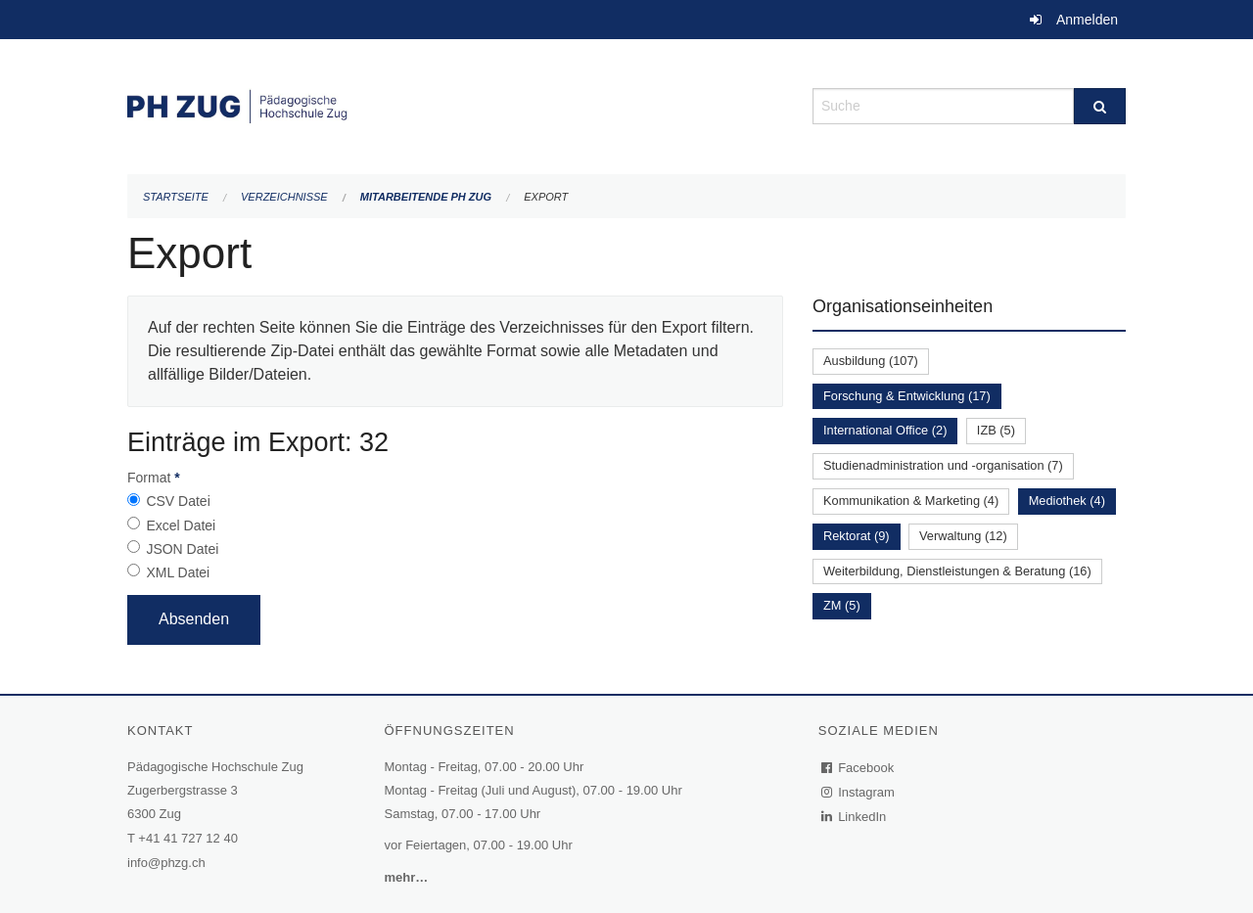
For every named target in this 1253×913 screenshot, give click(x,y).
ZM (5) (841, 605)
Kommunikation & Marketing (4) (910, 500)
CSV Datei (177, 501)
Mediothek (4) (1067, 500)
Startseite (176, 197)
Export (546, 197)
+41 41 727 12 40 (188, 838)
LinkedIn (854, 816)
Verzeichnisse (284, 197)
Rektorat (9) (856, 535)
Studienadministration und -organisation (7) (943, 465)
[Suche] (1100, 106)
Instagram (859, 792)
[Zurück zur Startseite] (455, 104)
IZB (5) (996, 430)
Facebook (858, 767)
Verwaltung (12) (963, 535)
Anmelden (1087, 19)
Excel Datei (180, 525)
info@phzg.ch (166, 862)
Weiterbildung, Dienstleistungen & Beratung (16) (957, 571)
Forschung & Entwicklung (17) (907, 395)
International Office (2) (885, 430)
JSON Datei (182, 549)
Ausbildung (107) (870, 360)
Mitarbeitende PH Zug (425, 197)
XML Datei (177, 572)
